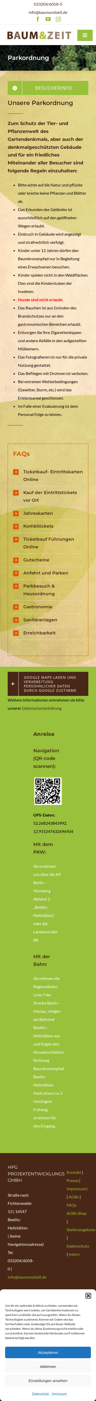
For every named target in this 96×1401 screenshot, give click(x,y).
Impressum (59, 1393)
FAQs (72, 1205)
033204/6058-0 (48, 4)
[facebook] (37, 19)
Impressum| (77, 1188)
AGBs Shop (77, 1213)
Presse (73, 1180)
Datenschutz (40, 1393)
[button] (88, 1295)
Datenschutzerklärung (41, 708)
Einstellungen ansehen (48, 1380)
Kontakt (74, 1172)
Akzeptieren (48, 1352)
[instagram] (58, 19)
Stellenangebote (81, 1229)
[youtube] (48, 19)
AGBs (74, 1196)
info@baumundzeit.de (48, 12)
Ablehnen (48, 1366)
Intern (74, 1254)
